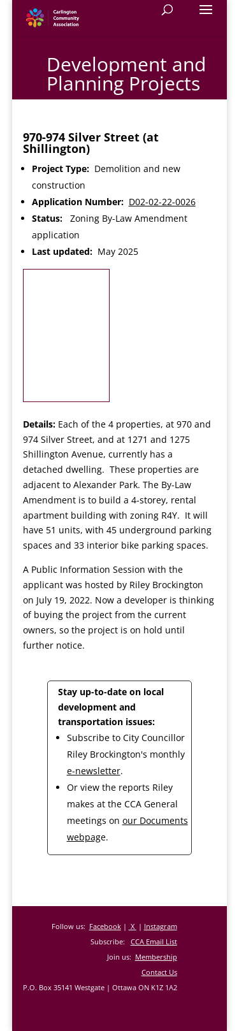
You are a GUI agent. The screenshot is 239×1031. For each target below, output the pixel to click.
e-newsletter (93, 771)
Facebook (105, 926)
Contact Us (159, 972)
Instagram (160, 926)
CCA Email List (154, 941)
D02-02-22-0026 (162, 202)
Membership (156, 957)
